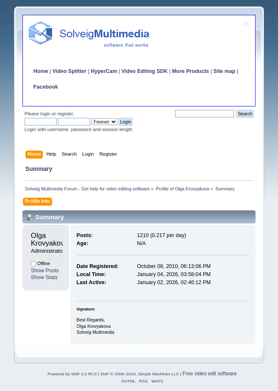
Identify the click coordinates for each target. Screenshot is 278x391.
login (45, 113)
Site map (224, 71)
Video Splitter (69, 71)
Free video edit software (210, 374)
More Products (190, 71)
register (65, 113)
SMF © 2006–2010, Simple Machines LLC (139, 373)
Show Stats (44, 277)
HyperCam (104, 71)
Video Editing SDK (144, 71)
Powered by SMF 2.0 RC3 (72, 373)
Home (40, 71)
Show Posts (45, 271)
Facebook (45, 87)
